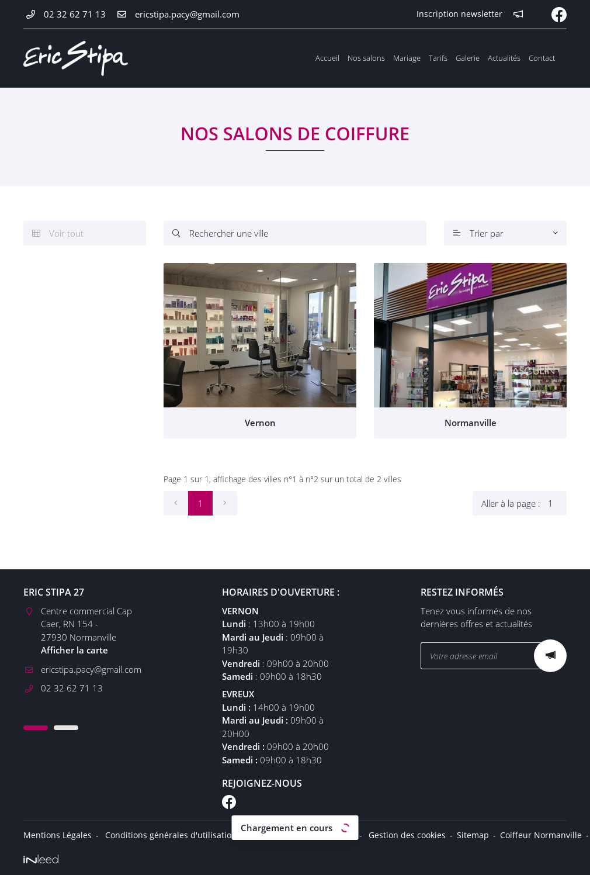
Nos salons (366, 58)
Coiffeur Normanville (541, 835)
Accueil (327, 58)
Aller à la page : (524, 503)
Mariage (407, 58)
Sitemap (473, 835)
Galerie (468, 58)
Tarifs (438, 58)
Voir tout (58, 233)
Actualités (504, 58)
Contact (542, 58)
